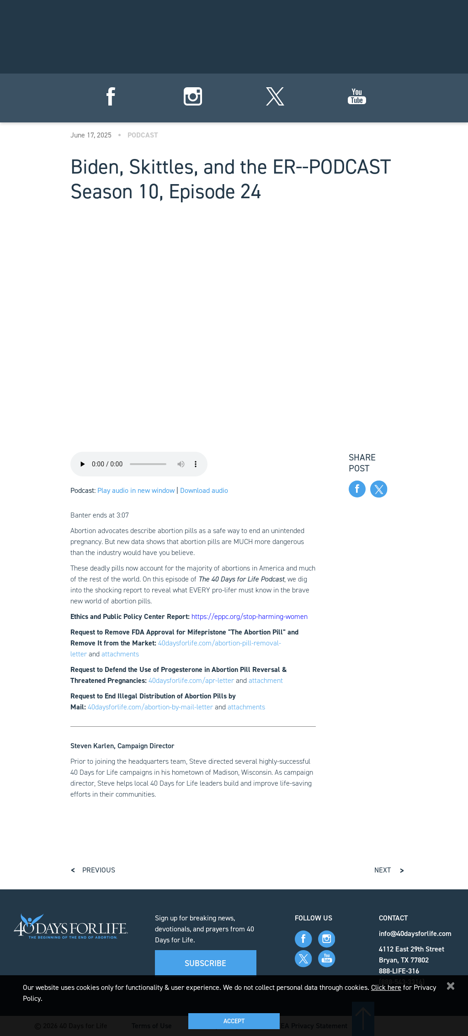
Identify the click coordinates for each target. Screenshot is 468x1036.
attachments (120, 654)
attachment (266, 680)
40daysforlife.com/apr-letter (191, 680)
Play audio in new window (136, 490)
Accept (234, 1021)
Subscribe (205, 963)
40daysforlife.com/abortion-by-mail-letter (150, 707)
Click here (386, 987)
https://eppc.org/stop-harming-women (249, 616)
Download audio (204, 490)
